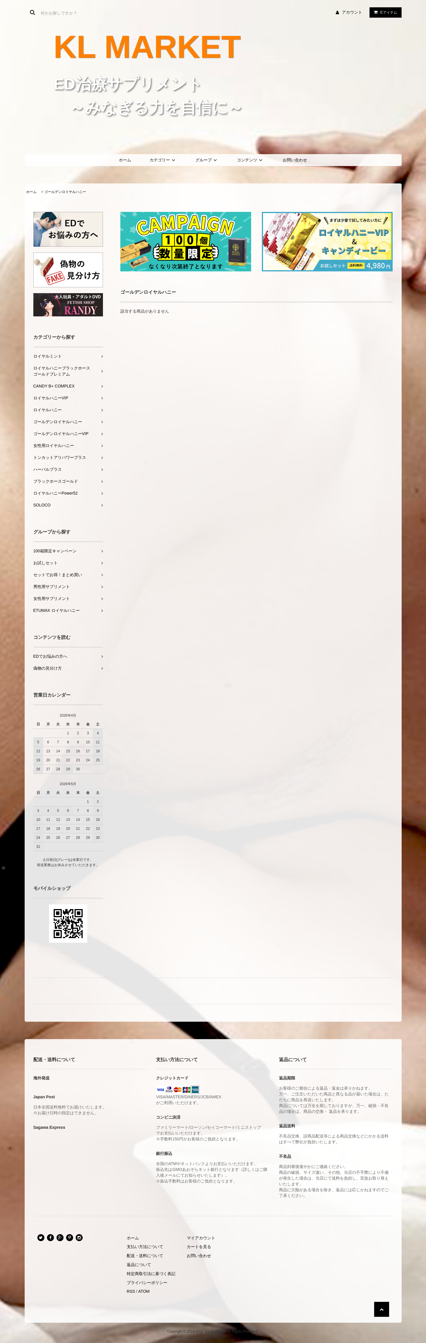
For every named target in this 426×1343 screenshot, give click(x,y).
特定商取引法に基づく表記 (151, 1273)
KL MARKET (147, 46)
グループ (207, 160)
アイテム (384, 12)
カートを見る (199, 1246)
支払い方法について (145, 1246)
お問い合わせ (295, 160)
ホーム (125, 160)
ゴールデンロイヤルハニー (65, 192)
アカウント (352, 12)
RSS (131, 1291)
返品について (139, 1264)
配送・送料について (145, 1255)
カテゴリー (163, 160)
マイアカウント (201, 1238)
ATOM (144, 1291)
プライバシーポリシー (147, 1282)
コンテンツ (250, 160)
